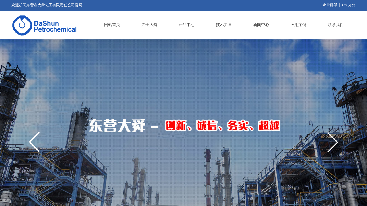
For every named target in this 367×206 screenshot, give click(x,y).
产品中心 (187, 25)
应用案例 (298, 25)
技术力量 (224, 25)
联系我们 (336, 25)
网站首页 (112, 25)
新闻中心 (261, 25)
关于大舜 (149, 25)
